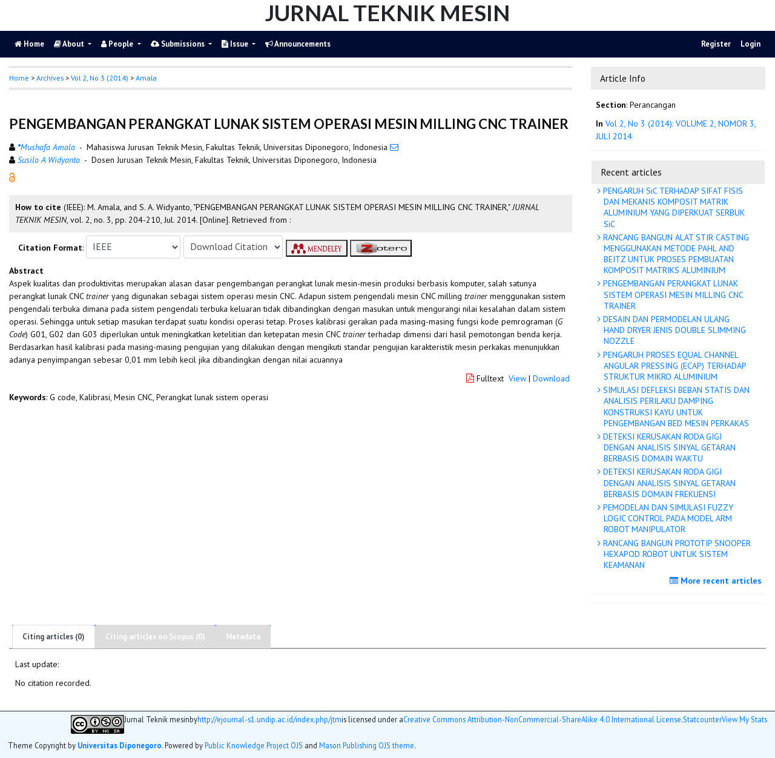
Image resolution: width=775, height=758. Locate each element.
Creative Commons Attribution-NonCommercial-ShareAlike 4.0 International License (542, 719)
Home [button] (19, 77)
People (118, 44)
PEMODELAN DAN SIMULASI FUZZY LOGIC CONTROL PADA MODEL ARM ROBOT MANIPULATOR (667, 518)
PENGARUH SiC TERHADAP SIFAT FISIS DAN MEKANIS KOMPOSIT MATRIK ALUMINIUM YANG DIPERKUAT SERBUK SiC (673, 207)
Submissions (178, 44)
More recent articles (717, 580)
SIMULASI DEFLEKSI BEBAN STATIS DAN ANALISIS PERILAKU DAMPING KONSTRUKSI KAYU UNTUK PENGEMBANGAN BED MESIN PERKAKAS (675, 406)
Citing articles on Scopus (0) (155, 636)
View (517, 378)
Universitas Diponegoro (120, 745)
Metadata (243, 636)
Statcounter (702, 719)
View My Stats (744, 719)
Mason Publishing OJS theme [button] (366, 745)
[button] (12, 176)
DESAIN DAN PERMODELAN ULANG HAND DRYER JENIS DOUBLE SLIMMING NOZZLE (673, 330)
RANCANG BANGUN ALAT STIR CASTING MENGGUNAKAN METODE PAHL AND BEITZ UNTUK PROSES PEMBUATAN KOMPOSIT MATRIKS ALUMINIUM (675, 254)
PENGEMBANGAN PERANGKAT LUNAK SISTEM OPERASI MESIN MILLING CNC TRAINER (672, 294)
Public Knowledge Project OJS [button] (254, 745)
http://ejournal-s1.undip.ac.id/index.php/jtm (269, 719)
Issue (236, 44)
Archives (50, 77)
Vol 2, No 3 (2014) (99, 77)
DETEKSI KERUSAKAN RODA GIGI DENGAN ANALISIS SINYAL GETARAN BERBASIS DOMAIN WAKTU (668, 447)
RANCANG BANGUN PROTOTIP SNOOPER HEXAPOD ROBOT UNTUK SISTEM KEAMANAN (676, 554)
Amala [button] (146, 77)
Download (551, 378)
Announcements (298, 44)
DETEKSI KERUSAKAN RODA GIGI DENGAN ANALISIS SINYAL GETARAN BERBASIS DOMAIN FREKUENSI (668, 482)
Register (716, 44)
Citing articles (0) (53, 636)
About (70, 44)
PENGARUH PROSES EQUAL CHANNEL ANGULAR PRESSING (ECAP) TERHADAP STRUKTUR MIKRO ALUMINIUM (674, 365)
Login (750, 44)
